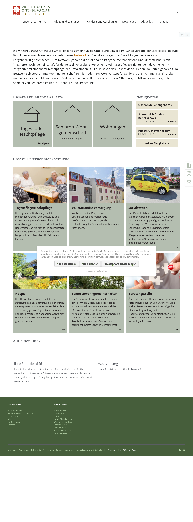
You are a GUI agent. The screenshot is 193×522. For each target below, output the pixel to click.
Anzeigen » (44, 206)
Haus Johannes (60, 494)
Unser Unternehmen (35, 21)
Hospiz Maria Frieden (63, 485)
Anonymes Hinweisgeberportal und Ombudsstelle (85, 516)
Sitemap (59, 516)
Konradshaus (59, 482)
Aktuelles (147, 21)
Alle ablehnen (90, 263)
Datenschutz (24, 516)
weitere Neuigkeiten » (157, 206)
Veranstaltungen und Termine (20, 479)
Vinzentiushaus (60, 476)
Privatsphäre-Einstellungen (42, 516)
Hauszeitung (13, 482)
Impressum (12, 516)
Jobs (9, 485)
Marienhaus (59, 479)
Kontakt (163, 21)
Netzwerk (79, 119)
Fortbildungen (14, 488)
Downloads (129, 21)
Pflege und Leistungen (67, 21)
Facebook (189, 165)
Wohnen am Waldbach (63, 488)
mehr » (172, 184)
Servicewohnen (60, 491)
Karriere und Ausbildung (102, 21)
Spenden (11, 491)
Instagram (189, 174)
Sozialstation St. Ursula (63, 496)
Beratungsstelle (60, 499)
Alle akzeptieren (66, 263)
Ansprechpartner (15, 476)
